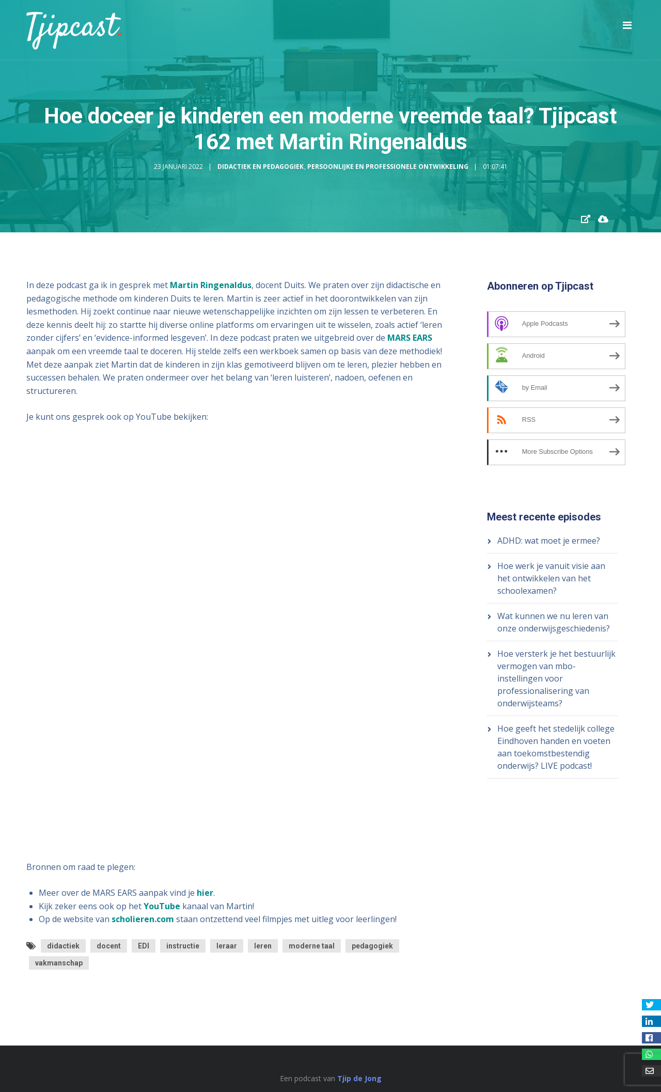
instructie (182, 946)
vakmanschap (59, 963)
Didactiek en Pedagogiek (260, 166)
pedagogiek (372, 946)
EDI (143, 946)
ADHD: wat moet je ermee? (548, 540)
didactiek (63, 946)
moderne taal (312, 946)
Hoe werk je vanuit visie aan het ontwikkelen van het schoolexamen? (551, 578)
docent (109, 946)
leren (263, 946)
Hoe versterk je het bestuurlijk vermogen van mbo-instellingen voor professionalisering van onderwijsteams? (556, 678)
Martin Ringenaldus (210, 285)
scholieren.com (143, 919)
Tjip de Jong (359, 1078)
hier (205, 892)
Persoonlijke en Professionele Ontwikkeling (387, 166)
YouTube (162, 906)
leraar (226, 946)
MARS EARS (409, 337)
